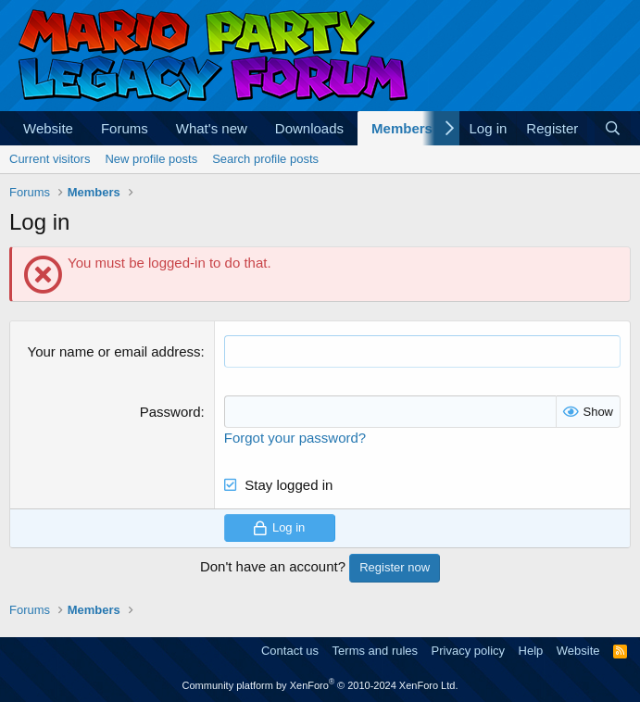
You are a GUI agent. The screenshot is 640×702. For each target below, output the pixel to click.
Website (48, 128)
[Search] (613, 128)
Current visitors (49, 159)
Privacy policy (468, 651)
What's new (211, 128)
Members (402, 128)
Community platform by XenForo (320, 685)
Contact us (290, 651)
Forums (124, 128)
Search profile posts (265, 159)
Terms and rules (375, 651)
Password (170, 412)
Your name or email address (114, 351)
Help (531, 651)
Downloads (309, 128)
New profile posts (151, 159)
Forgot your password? (295, 437)
